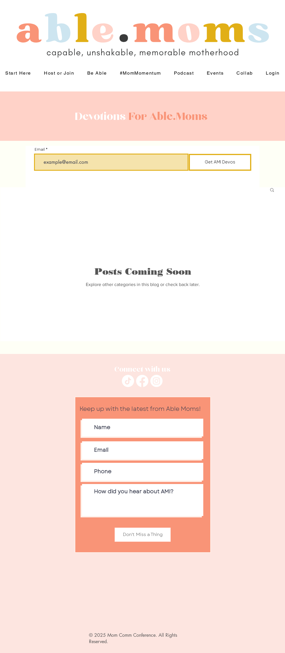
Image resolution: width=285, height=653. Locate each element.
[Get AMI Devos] (220, 162)
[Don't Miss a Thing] (143, 535)
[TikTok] (128, 381)
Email (40, 149)
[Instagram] (156, 381)
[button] (97, 73)
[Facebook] (142, 381)
